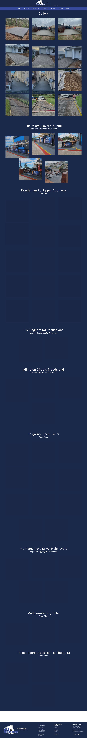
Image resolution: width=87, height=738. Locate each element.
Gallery (61, 8)
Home (19, 8)
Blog (67, 8)
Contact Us (45, 8)
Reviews (53, 8)
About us (26, 8)
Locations (77, 734)
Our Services (35, 8)
